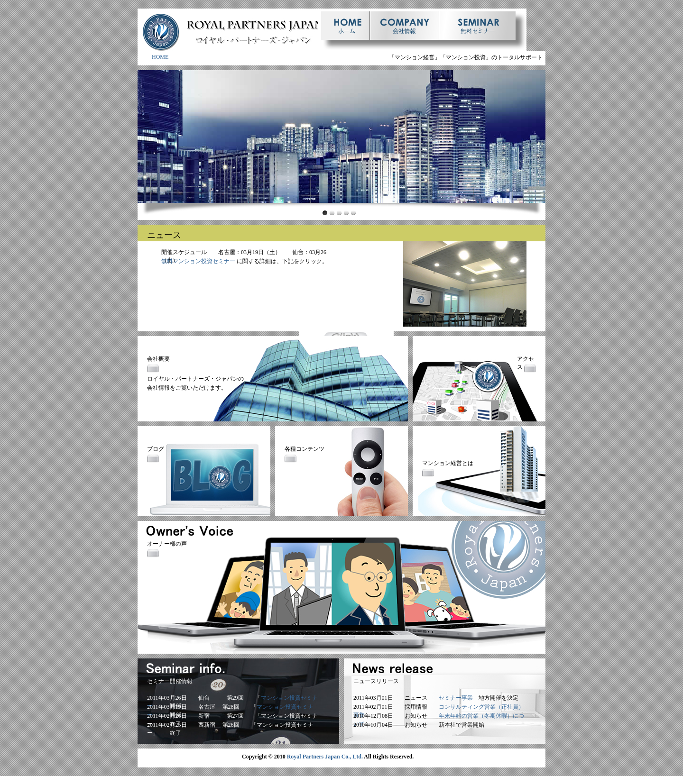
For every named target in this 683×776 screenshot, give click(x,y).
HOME (160, 57)
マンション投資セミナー (204, 261)
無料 (167, 261)
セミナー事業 (456, 697)
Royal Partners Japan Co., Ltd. (325, 756)
